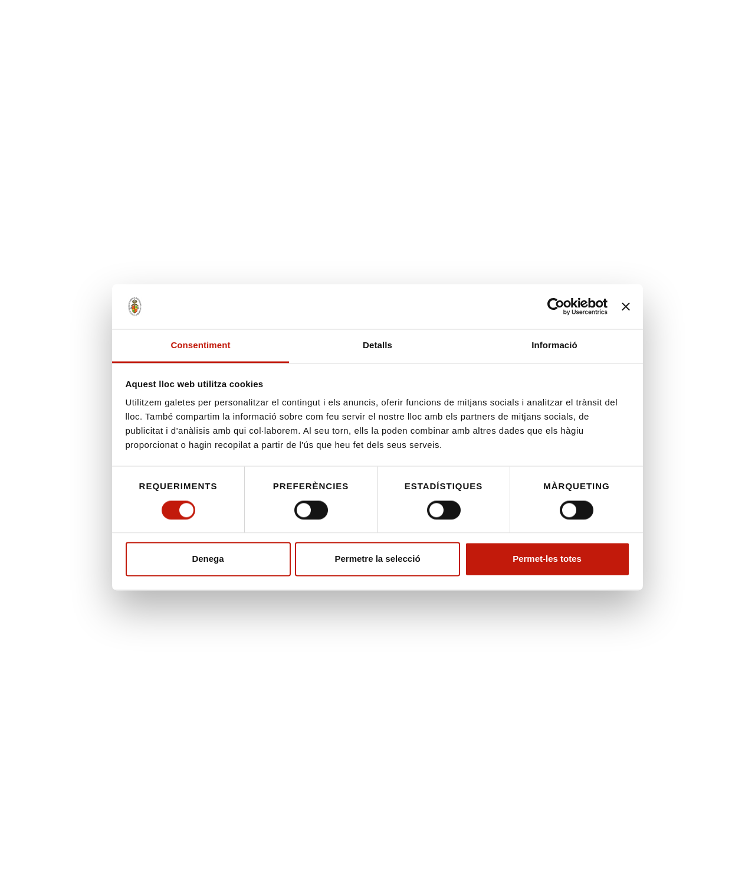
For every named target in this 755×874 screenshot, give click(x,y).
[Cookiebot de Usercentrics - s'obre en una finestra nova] (556, 306)
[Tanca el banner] (626, 306)
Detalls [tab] (377, 346)
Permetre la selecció (377, 559)
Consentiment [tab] (200, 346)
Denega (208, 559)
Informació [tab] (554, 346)
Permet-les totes (547, 559)
